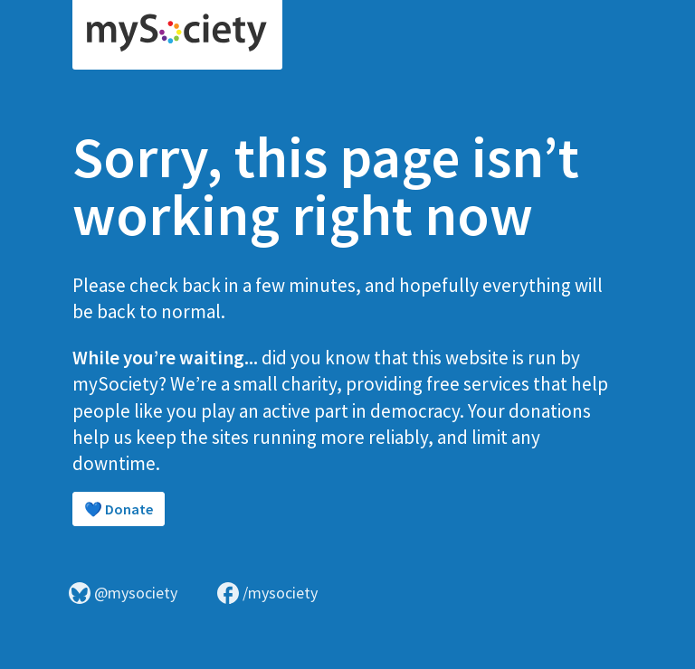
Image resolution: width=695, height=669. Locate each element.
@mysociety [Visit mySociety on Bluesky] (123, 593)
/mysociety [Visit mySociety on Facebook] (267, 593)
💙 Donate (118, 509)
